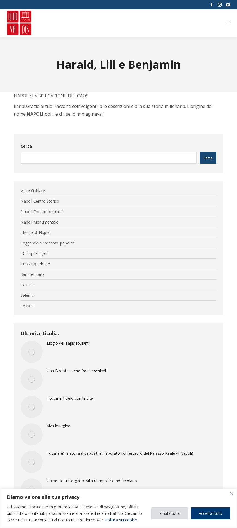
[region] (118, 508)
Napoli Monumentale (39, 222)
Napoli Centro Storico (40, 201)
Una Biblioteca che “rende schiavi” (77, 370)
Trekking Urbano (35, 264)
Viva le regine (58, 425)
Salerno (27, 295)
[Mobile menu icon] (228, 23)
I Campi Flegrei (34, 253)
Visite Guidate (33, 190)
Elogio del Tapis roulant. (68, 343)
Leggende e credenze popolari (48, 243)
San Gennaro (32, 274)
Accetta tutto (210, 513)
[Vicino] (231, 493)
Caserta (27, 284)
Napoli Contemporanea (42, 211)
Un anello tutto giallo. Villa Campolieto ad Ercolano (92, 480)
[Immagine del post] (32, 352)
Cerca (26, 146)
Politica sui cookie (121, 519)
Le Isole (28, 305)
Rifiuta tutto (170, 513)
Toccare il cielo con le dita (70, 398)
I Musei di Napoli (35, 232)
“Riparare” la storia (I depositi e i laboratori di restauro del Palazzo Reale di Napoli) (120, 453)
